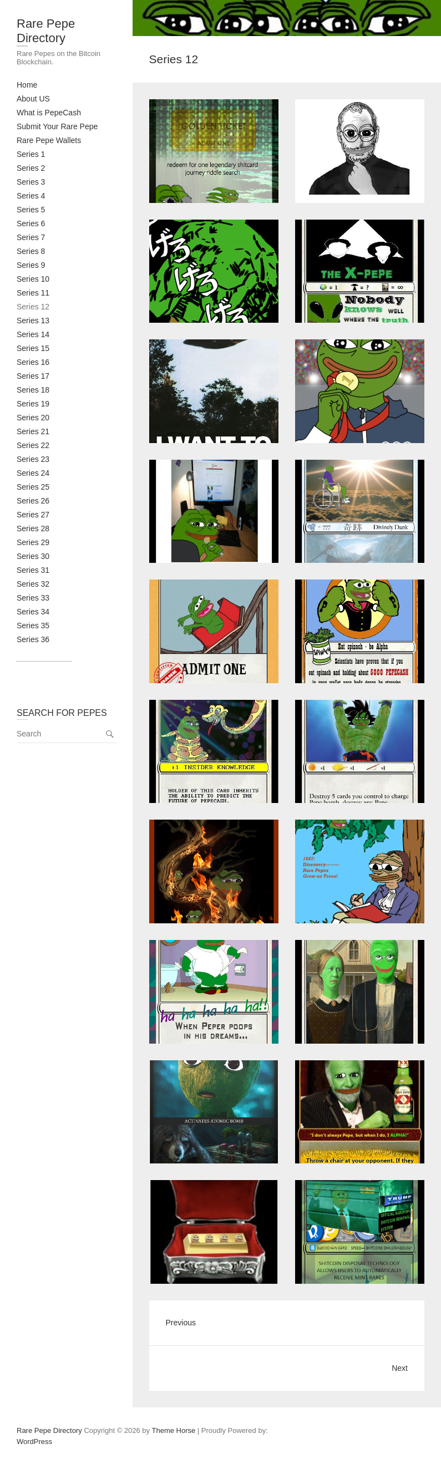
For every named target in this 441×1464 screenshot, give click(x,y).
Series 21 (33, 431)
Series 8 (31, 251)
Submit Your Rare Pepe (57, 126)
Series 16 (33, 362)
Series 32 (33, 584)
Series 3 (31, 181)
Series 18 (33, 389)
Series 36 (33, 639)
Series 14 (33, 334)
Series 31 (33, 570)
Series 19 (33, 403)
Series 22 (33, 445)
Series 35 (33, 625)
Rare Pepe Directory (46, 31)
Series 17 (33, 376)
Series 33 (33, 597)
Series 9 (31, 265)
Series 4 (31, 195)
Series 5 (31, 209)
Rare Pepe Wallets (49, 140)
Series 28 (33, 528)
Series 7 (31, 237)
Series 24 (33, 473)
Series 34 (33, 611)
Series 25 (33, 486)
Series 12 (33, 306)
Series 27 (33, 514)
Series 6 (31, 223)
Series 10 (33, 278)
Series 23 (33, 459)
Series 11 (33, 292)
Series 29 (33, 542)
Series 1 (31, 154)
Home (27, 84)
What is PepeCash (49, 112)
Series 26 (33, 500)
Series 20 (33, 417)
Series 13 (33, 320)
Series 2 (31, 168)
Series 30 (33, 556)
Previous (181, 1322)
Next (400, 1368)
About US (33, 98)
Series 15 (33, 348)
